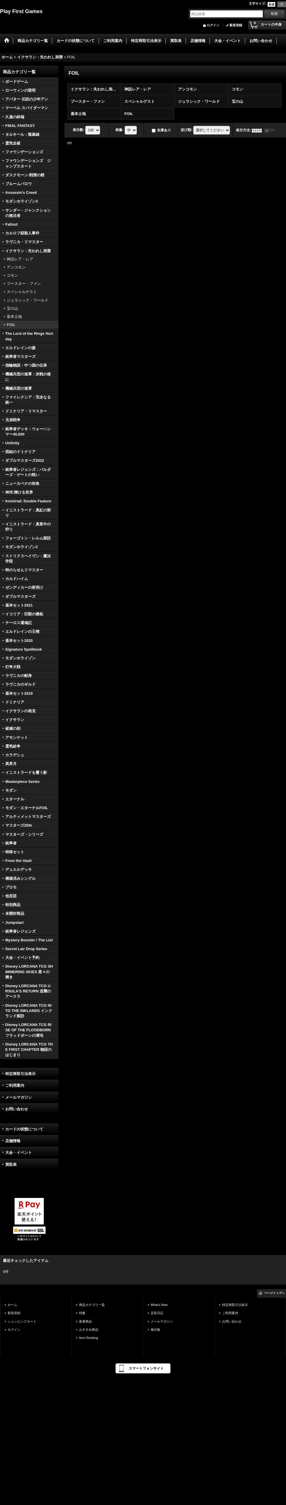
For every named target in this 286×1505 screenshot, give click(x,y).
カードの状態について (24, 1129)
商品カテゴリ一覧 (92, 1305)
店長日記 (157, 1313)
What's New (159, 1305)
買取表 (11, 1164)
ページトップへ (274, 1293)
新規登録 (235, 25)
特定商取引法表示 (20, 1074)
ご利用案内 (14, 1085)
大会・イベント (18, 1152)
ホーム (12, 1305)
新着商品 (85, 1321)
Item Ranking (88, 1337)
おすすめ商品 (88, 1329)
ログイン (213, 25)
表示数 (78, 130)
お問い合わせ (16, 1109)
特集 (82, 1313)
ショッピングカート (22, 1321)
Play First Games (21, 11)
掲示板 (155, 1329)
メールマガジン (18, 1097)
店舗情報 (12, 1141)
